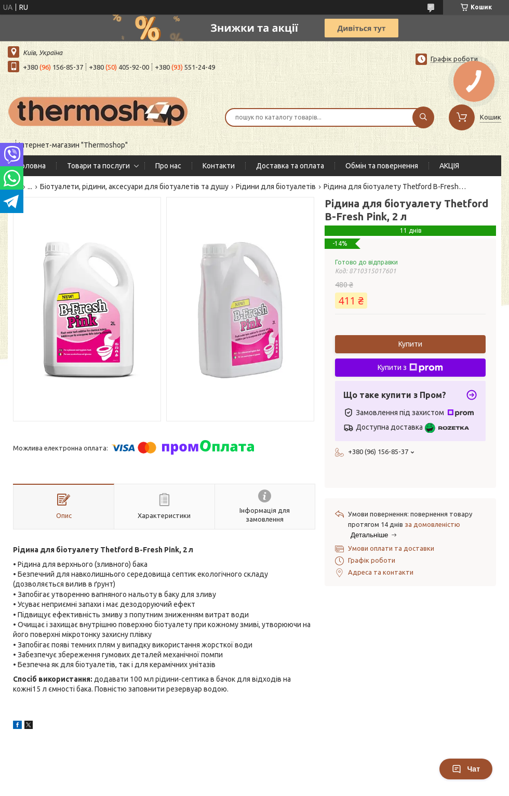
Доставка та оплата (290, 165)
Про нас (168, 165)
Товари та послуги (98, 165)
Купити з (410, 368)
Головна (32, 165)
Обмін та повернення (381, 165)
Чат (466, 769)
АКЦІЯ (449, 165)
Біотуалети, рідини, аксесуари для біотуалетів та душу (134, 186)
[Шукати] (423, 117)
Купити (410, 344)
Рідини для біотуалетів (276, 186)
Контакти (219, 165)
